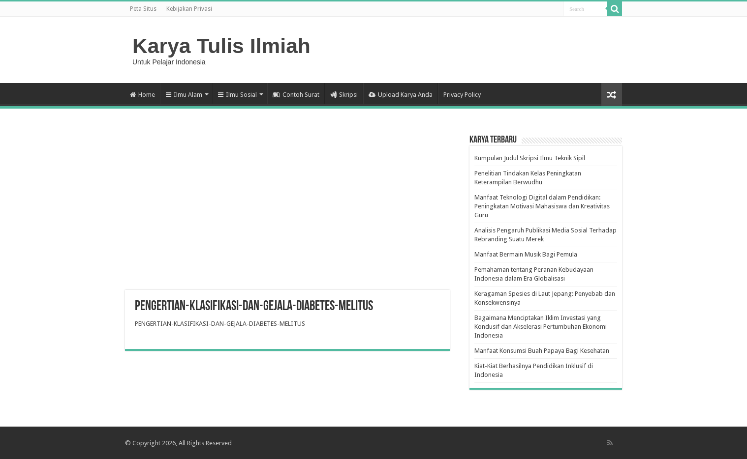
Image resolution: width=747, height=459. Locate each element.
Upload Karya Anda (401, 94)
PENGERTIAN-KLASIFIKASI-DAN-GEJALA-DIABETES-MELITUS (220, 323)
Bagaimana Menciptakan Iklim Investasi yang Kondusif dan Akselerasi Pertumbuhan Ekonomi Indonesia (540, 326)
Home (142, 94)
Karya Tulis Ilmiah (221, 45)
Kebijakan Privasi (189, 8)
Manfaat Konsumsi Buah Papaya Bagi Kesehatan (541, 350)
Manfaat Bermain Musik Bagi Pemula (525, 254)
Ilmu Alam (184, 94)
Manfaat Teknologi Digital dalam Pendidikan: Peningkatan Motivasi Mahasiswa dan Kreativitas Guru (542, 206)
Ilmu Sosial (237, 94)
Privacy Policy (462, 94)
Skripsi (344, 94)
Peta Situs (143, 8)
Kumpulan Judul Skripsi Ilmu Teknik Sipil (529, 158)
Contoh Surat (296, 94)
